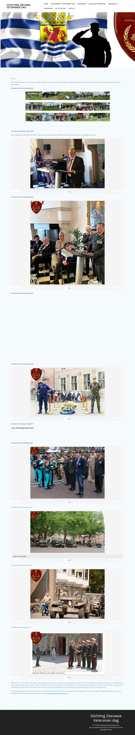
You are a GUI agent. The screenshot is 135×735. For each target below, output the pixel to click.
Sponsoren (48, 8)
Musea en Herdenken (97, 4)
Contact (71, 8)
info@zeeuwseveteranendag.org (56, 696)
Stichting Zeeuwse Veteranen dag (19, 6)
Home (46, 4)
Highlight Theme (106, 730)
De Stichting (60, 8)
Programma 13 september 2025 (63, 4)
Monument (82, 4)
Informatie (112, 4)
